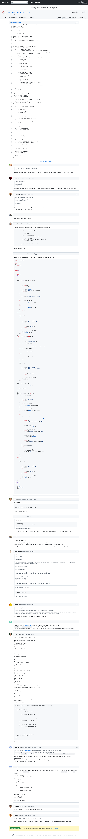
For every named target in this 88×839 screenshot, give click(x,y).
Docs (46, 835)
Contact (49, 835)
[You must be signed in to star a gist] (74, 12)
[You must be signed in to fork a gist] (82, 12)
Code (5, 17)
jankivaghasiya (18, 551)
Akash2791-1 (18, 634)
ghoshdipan (17, 194)
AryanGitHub (18, 622)
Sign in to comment (54, 828)
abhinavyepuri (18, 815)
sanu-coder (17, 215)
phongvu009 (18, 604)
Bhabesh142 (17, 537)
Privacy (28, 835)
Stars (22, 17)
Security (33, 835)
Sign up (84, 2)
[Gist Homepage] (5, 2)
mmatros (17, 499)
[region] (44, 91)
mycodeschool (10, 12)
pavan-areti (17, 178)
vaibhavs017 (18, 165)
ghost (16, 254)
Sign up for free (15, 828)
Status (37, 835)
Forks (30, 17)
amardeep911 (18, 806)
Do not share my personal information (68, 835)
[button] (76, 18)
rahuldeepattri (18, 224)
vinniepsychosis (18, 747)
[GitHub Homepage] (13, 835)
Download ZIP (82, 17)
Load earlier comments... (46, 161)
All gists (31, 2)
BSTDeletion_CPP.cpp (23, 12)
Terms (25, 835)
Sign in (78, 2)
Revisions (13, 17)
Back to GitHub (38, 2)
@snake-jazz (17, 502)
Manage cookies (56, 835)
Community (41, 835)
